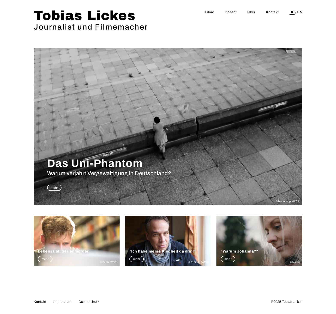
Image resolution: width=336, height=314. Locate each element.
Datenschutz (89, 302)
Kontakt (272, 12)
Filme (209, 12)
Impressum (62, 302)
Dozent (231, 12)
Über (251, 12)
